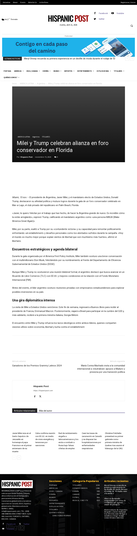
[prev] (127, 59)
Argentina (41, 83)
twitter (101, 19)
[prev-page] (14, 457)
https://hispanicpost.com (43, 391)
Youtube (120, 13)
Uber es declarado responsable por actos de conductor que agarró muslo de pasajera (115, 502)
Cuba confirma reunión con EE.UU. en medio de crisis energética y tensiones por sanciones (45, 439)
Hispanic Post (26, 157)
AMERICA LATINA (27, 83)
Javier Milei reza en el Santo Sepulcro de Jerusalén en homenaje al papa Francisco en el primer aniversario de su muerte (22, 442)
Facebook (103, 13)
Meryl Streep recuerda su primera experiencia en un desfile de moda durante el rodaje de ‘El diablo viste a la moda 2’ (116, 489)
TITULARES (46, 137)
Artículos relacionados (24, 411)
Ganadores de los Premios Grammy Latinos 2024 (37, 365)
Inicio (14, 83)
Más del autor (45, 411)
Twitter (26, 524)
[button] (131, 26)
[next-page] (19, 457)
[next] (132, 59)
